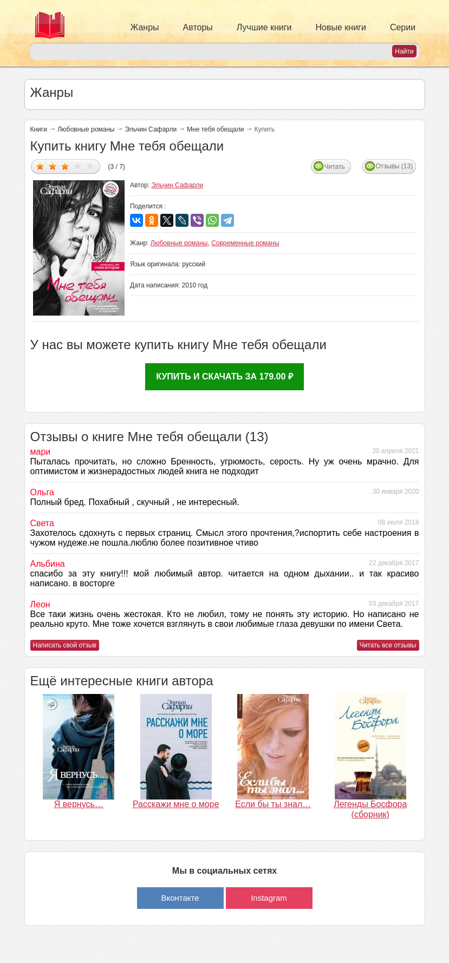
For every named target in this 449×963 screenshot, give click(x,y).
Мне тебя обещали (215, 129)
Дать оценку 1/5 (40, 166)
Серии (402, 27)
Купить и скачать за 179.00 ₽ (224, 376)
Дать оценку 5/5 (90, 166)
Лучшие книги (264, 27)
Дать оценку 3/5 (65, 166)
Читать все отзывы (388, 645)
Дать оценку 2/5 (52, 166)
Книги (38, 129)
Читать (334, 167)
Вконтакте (180, 897)
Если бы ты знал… (273, 804)
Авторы (198, 27)
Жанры (145, 27)
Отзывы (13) (394, 166)
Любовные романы (86, 129)
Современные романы (245, 243)
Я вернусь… (78, 804)
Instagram (269, 897)
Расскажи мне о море (176, 804)
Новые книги (341, 27)
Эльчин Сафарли (151, 129)
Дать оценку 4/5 (77, 166)
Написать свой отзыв (64, 645)
